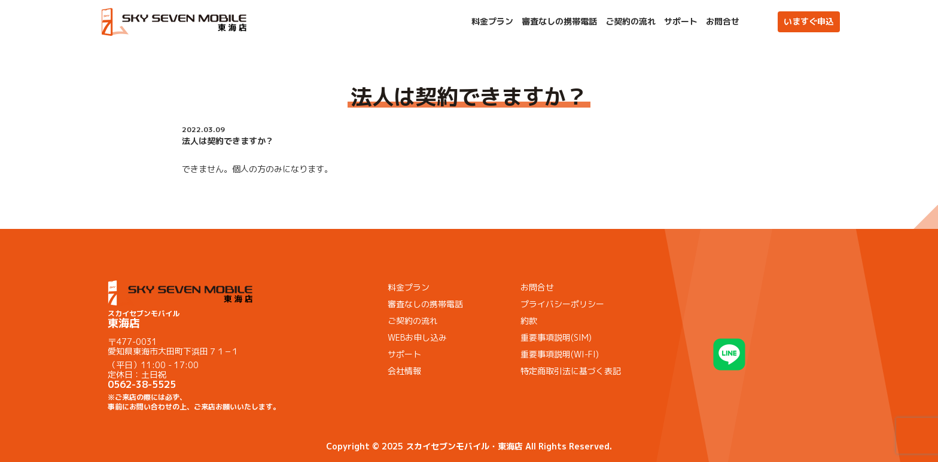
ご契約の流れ (630, 21)
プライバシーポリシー (562, 304)
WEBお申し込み (417, 337)
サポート (681, 21)
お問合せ (722, 21)
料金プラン (492, 21)
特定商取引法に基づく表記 (570, 371)
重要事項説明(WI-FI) (559, 354)
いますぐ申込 (809, 21)
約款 (528, 320)
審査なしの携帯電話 (559, 21)
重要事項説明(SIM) (556, 337)
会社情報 (404, 371)
